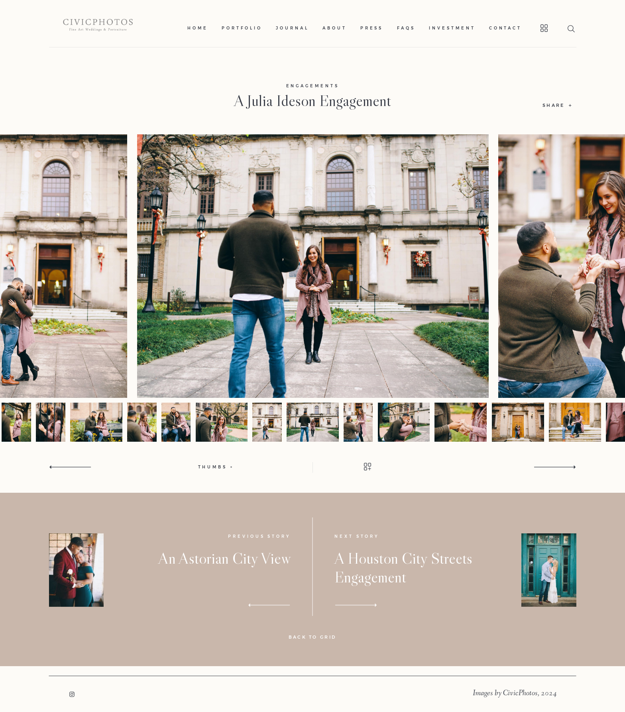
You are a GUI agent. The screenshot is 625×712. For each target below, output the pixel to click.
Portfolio (242, 28)
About (334, 28)
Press (371, 28)
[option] (312, 266)
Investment (452, 28)
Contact (505, 28)
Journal (292, 28)
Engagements (312, 86)
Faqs (406, 28)
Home (197, 28)
